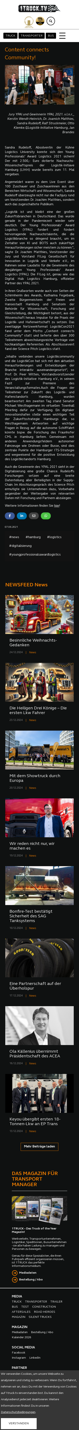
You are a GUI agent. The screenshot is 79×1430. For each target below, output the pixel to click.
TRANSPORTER (32, 35)
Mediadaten (27, 1272)
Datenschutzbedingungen (18, 1412)
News (32, 652)
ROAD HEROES (44, 1312)
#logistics (54, 537)
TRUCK (10, 35)
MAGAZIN (18, 1317)
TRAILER (56, 1301)
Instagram (19, 1357)
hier (56, 506)
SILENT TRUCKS (40, 1317)
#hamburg (33, 537)
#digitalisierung (20, 546)
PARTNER (19, 1368)
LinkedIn (34, 1357)
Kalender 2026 (21, 1337)
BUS (51, 35)
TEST (25, 1306)
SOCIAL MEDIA (23, 1347)
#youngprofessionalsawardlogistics (35, 554)
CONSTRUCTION (44, 1306)
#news (14, 537)
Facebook (18, 1352)
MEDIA (17, 1296)
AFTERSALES (21, 1312)
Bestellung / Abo (31, 1279)
